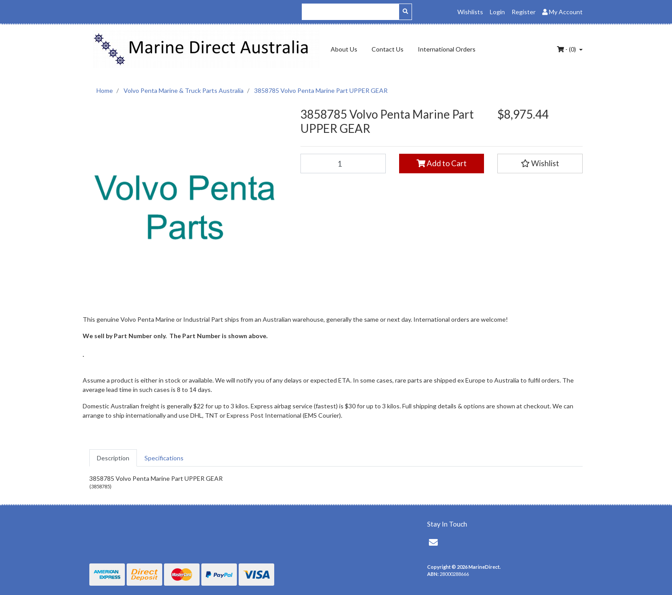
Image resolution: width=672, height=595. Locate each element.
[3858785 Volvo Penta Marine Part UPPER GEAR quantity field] (343, 163)
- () (567, 49)
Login (497, 12)
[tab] (113, 458)
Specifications (164, 458)
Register (524, 12)
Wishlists (470, 12)
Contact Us (388, 49)
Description (113, 458)
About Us (344, 49)
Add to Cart (441, 163)
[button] (540, 163)
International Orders (447, 49)
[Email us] (433, 542)
